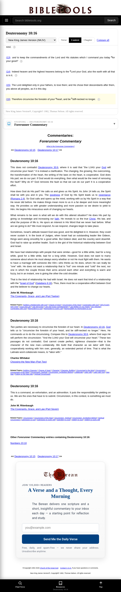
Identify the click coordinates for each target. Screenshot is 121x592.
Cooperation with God (91, 305)
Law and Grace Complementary (57, 307)
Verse (64, 40)
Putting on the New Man (24, 374)
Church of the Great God (49, 568)
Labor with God (99, 372)
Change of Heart (55, 305)
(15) (8, 85)
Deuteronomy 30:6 (48, 167)
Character (56, 370)
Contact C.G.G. (66, 568)
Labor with (88, 372)
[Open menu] (6, 20)
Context (75, 40)
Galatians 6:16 (44, 283)
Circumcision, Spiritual (39, 372)
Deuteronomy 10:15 (25, 150)
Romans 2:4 (17, 198)
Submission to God (28, 420)
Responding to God (35, 309)
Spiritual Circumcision (42, 374)
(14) (8, 71)
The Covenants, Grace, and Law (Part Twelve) (34, 296)
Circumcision (100, 370)
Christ (92, 218)
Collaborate (78, 372)
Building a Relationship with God (35, 305)
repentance (105, 194)
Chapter (88, 40)
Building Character (30, 370)
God (104, 167)
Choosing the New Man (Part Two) (28, 361)
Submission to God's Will (46, 420)
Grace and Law (25, 307)
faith (57, 218)
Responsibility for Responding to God (78, 309)
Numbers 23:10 (18, 443)
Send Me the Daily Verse (61, 539)
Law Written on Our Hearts (80, 307)
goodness (55, 194)
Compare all (103, 40)
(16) (8, 99)
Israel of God (27, 283)
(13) (8, 57)
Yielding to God (77, 420)
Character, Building (68, 370)
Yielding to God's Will (92, 420)
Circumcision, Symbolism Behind (61, 372)
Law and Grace (38, 307)
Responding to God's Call (53, 309)
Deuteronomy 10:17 (48, 150)
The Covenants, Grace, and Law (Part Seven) (34, 409)
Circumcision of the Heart (71, 305)
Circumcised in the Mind (85, 370)
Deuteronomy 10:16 (94, 327)
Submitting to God (63, 420)
